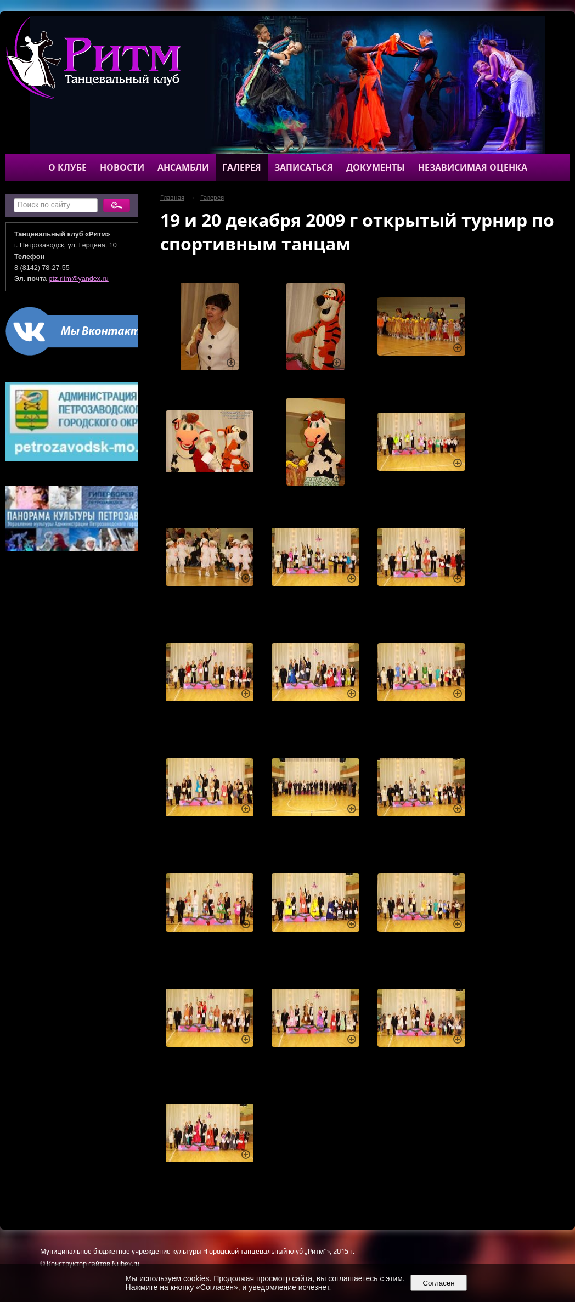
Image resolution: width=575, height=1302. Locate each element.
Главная (172, 197)
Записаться (303, 167)
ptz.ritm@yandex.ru (79, 279)
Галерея (241, 167)
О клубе (67, 167)
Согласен (439, 1283)
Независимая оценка (472, 167)
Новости (122, 167)
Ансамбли (183, 167)
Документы (375, 167)
